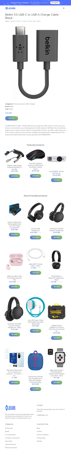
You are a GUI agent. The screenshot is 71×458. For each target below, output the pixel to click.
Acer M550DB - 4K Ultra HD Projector (56, 172)
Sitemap (39, 441)
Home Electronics (10, 444)
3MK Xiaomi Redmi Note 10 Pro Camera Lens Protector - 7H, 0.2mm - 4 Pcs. (14, 373)
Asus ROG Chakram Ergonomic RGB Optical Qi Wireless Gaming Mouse (35, 166)
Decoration (8, 441)
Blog (38, 428)
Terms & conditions (43, 434)
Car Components (10, 434)
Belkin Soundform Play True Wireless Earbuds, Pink (14, 278)
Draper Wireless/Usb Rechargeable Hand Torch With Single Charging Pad (14, 225)
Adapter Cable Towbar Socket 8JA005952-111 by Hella (14, 167)
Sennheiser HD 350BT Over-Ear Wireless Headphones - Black (14, 325)
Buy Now (11, 118)
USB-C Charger (30, 104)
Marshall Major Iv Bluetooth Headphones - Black (57, 278)
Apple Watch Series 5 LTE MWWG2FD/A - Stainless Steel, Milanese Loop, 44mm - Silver (56, 373)
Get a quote (55, 2)
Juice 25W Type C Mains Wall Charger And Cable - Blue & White (35, 322)
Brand (7, 431)
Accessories (9, 428)
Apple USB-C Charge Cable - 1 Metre (35, 265)
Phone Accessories (19, 104)
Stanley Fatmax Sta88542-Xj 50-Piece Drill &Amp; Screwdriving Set (56, 328)
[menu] (64, 8)
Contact (39, 431)
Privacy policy (41, 438)
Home (7, 21)
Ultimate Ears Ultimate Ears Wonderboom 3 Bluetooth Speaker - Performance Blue (35, 379)
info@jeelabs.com (42, 415)
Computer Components (12, 438)
